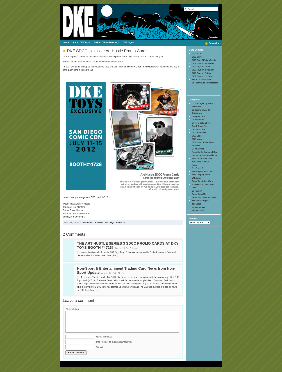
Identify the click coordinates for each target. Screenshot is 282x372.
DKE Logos (197, 136)
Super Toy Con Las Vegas (204, 197)
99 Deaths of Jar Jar (201, 110)
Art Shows (197, 113)
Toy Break (196, 204)
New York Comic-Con (202, 158)
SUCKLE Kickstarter (201, 79)
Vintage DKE (198, 210)
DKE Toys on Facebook (203, 63)
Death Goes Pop (199, 126)
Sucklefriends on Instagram (205, 83)
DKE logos (128, 42)
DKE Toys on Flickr (201, 66)
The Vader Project (200, 200)
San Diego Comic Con (114, 222)
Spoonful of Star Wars (202, 181)
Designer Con (198, 129)
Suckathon (197, 191)
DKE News (98, 222)
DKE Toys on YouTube (202, 76)
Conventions (87, 222)
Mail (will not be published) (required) (114, 342)
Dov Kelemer (198, 149)
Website (100, 347)
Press (194, 165)
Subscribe (214, 43)
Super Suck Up (199, 194)
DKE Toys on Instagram (203, 70)
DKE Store (197, 57)
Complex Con (198, 116)
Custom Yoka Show (201, 123)
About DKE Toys (81, 42)
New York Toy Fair (200, 162)
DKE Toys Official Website (204, 60)
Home (66, 42)
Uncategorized (199, 207)
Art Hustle (103, 61)
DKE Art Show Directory (106, 42)
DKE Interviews (199, 132)
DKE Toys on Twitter (201, 73)
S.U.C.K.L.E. (197, 168)
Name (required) (104, 336)
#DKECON (197, 54)
